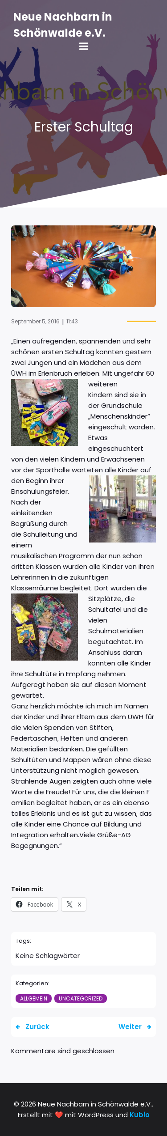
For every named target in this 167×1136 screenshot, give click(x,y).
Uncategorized (80, 998)
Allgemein (33, 998)
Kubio (140, 1114)
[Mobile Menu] (83, 46)
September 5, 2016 (35, 321)
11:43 (72, 321)
